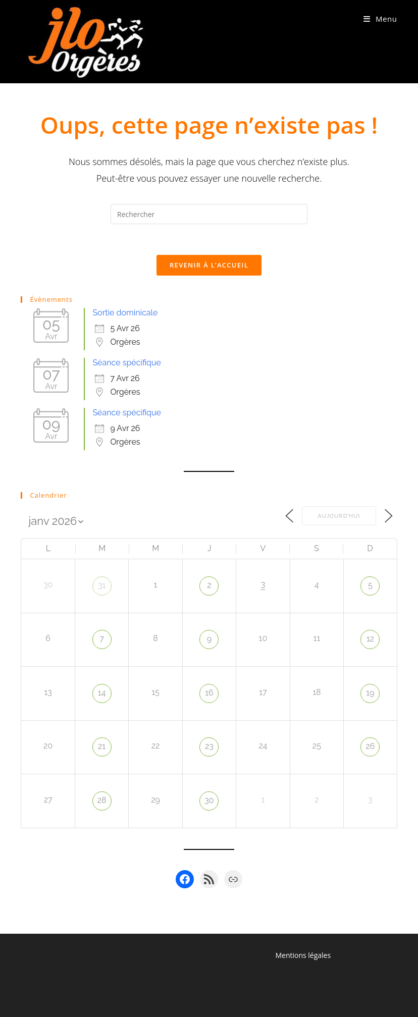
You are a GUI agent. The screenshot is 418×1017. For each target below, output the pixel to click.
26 (370, 746)
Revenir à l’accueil (209, 265)
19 (370, 693)
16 (209, 693)
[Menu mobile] (380, 19)
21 (102, 746)
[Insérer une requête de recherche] (209, 214)
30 (209, 800)
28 (102, 800)
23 (209, 746)
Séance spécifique (126, 362)
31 (102, 585)
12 (370, 639)
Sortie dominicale (125, 312)
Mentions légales (303, 955)
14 (102, 693)
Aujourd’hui (339, 516)
